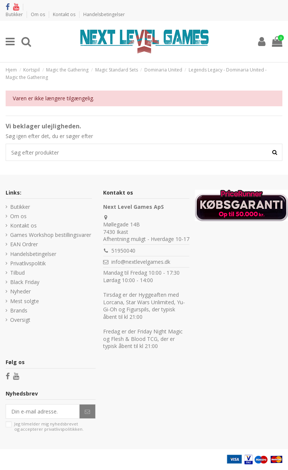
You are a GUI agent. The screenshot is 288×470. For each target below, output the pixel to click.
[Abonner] (87, 412)
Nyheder (20, 291)
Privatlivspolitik (28, 263)
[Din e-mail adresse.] (43, 412)
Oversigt (20, 319)
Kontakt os (64, 14)
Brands (18, 310)
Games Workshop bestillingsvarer (50, 234)
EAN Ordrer (24, 244)
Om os (38, 14)
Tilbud (17, 272)
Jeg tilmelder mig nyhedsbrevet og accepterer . (49, 426)
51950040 (123, 250)
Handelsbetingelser (104, 14)
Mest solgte (24, 301)
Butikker (15, 14)
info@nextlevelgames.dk (140, 261)
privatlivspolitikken (63, 429)
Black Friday (24, 282)
